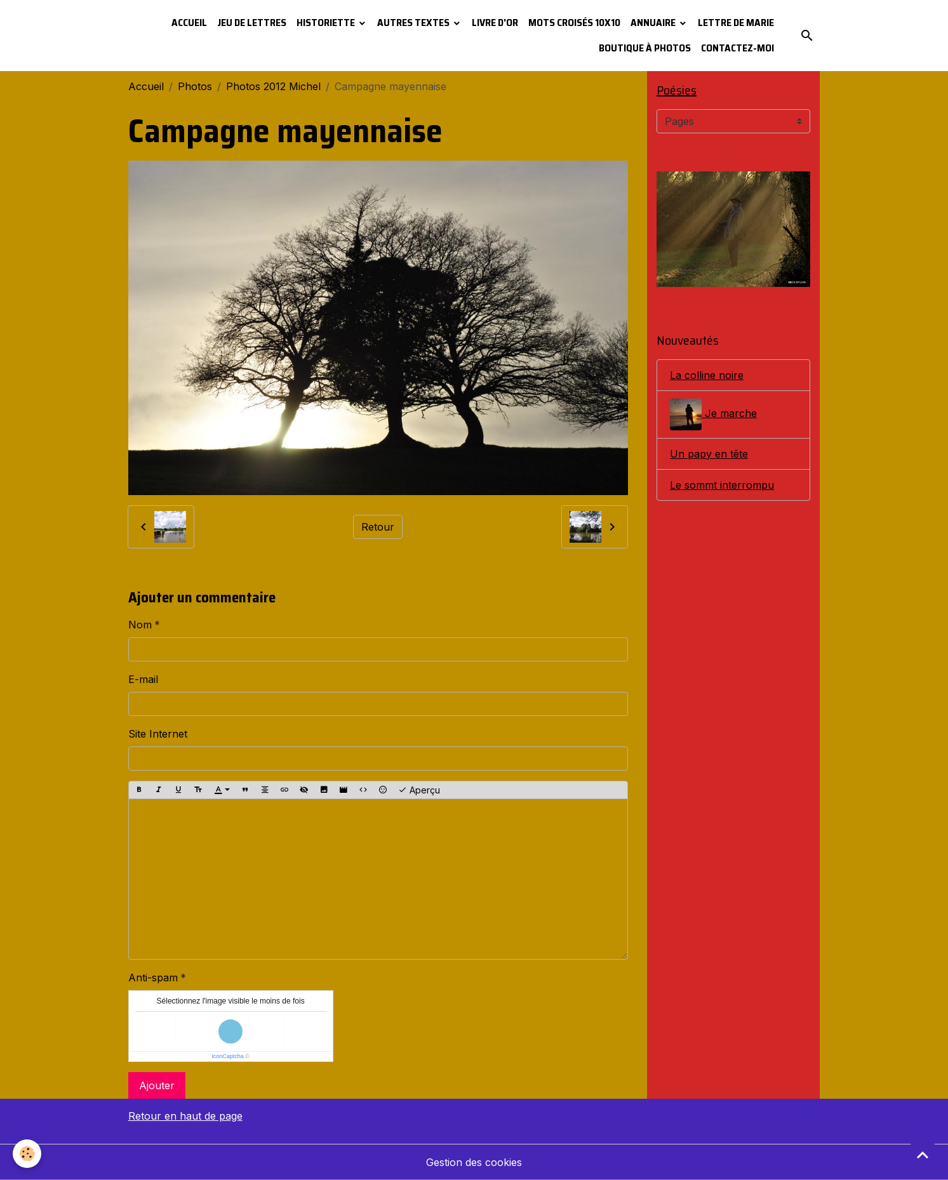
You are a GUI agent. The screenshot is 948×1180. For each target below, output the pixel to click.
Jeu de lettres (251, 22)
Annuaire (654, 22)
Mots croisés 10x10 (574, 22)
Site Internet (157, 733)
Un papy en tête (709, 453)
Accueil (189, 22)
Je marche (713, 414)
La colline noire (707, 375)
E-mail (143, 679)
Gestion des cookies (474, 1162)
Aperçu (419, 790)
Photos (195, 86)
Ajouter (157, 1085)
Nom (140, 624)
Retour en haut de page (185, 1116)
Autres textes (414, 22)
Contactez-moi (737, 48)
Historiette (327, 22)
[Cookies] (27, 1153)
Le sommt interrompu (722, 485)
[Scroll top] (922, 1154)
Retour (377, 526)
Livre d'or (495, 22)
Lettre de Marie (736, 22)
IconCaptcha (227, 1056)
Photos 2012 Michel (273, 86)
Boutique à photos (645, 48)
